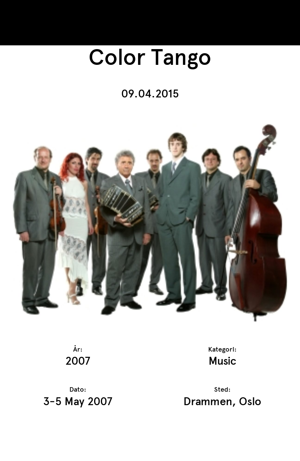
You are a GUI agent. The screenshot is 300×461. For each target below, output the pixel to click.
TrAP (34, 11)
